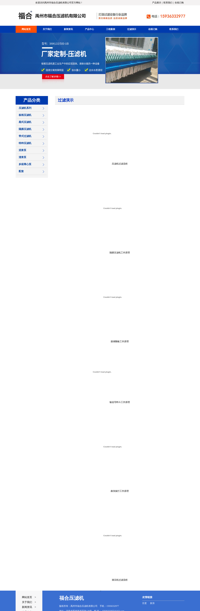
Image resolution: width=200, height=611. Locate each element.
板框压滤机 (25, 115)
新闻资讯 (68, 29)
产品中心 (89, 29)
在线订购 (179, 2)
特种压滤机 (25, 143)
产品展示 (156, 2)
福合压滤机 (71, 598)
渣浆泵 (22, 157)
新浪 (152, 603)
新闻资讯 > (29, 607)
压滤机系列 (25, 108)
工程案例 (110, 29)
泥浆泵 (22, 150)
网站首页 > (29, 597)
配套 (21, 171)
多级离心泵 (25, 164)
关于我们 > (29, 602)
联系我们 (167, 2)
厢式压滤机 (25, 122)
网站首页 (26, 29)
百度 (144, 603)
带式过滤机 (25, 136)
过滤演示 (131, 29)
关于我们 (47, 29)
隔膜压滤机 (25, 129)
